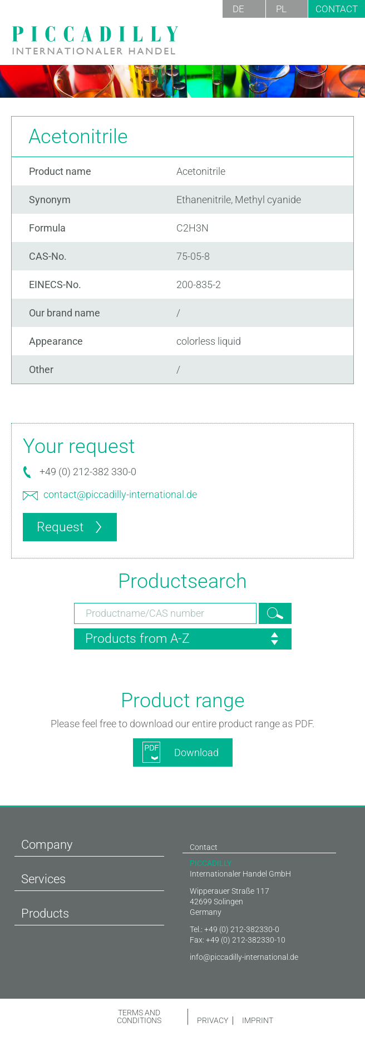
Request (60, 527)
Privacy (212, 1020)
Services (43, 879)
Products (45, 913)
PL (281, 8)
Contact (336, 8)
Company (46, 845)
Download (196, 752)
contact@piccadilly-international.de (120, 494)
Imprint (257, 1020)
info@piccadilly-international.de (244, 957)
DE (238, 8)
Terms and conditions (139, 1017)
